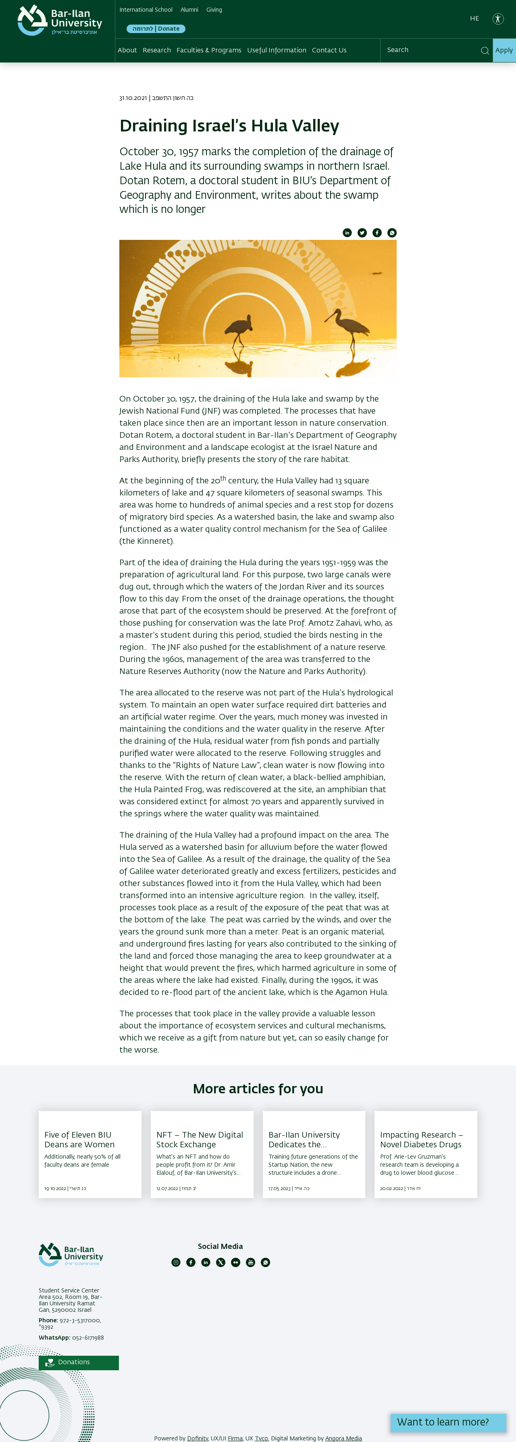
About (127, 51)
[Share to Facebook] (377, 236)
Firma (235, 1439)
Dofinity (197, 1439)
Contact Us (329, 51)
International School (146, 10)
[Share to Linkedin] (347, 236)
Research (157, 51)
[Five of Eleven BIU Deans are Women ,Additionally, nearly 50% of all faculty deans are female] (90, 1154)
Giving (214, 10)
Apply (504, 51)
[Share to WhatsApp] (392, 236)
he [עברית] (474, 19)
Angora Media (343, 1439)
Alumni (189, 10)
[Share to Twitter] (362, 236)
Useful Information (276, 51)
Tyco (261, 1439)
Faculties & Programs (209, 51)
